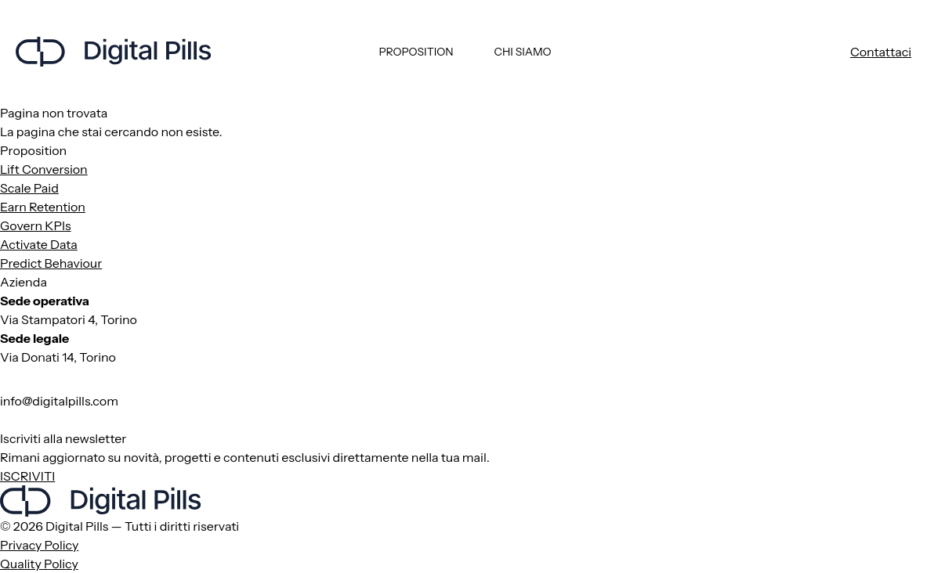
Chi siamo (523, 52)
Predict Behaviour (51, 263)
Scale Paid (29, 188)
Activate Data (39, 244)
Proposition (415, 52)
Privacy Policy (39, 545)
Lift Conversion (44, 169)
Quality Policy (39, 563)
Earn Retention (42, 206)
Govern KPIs (35, 225)
